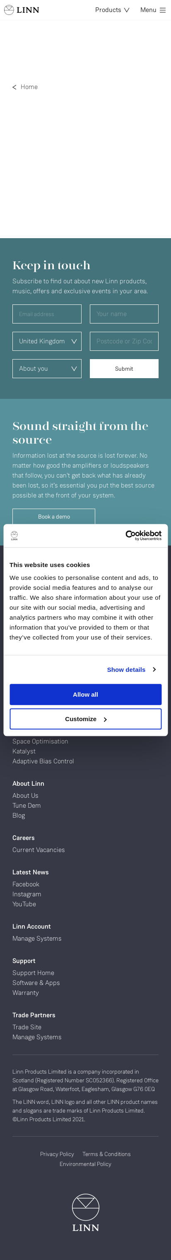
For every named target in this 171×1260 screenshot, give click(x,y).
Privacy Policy (57, 1154)
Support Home (33, 973)
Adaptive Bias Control (43, 761)
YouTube (24, 904)
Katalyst (24, 751)
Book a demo (54, 516)
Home (29, 87)
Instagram (26, 894)
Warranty (25, 993)
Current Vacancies (38, 850)
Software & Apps (36, 983)
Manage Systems (37, 938)
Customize (85, 718)
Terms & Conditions (106, 1154)
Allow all (85, 694)
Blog (18, 815)
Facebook (25, 884)
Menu (153, 10)
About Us (25, 795)
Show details (126, 669)
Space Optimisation (40, 741)
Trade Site (26, 1027)
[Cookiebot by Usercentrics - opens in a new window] (125, 535)
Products (112, 10)
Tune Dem (26, 805)
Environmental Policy (85, 1164)
